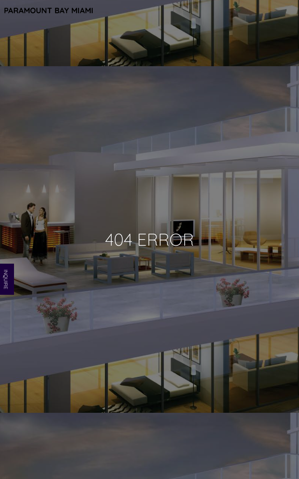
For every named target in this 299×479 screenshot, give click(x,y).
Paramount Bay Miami (48, 10)
